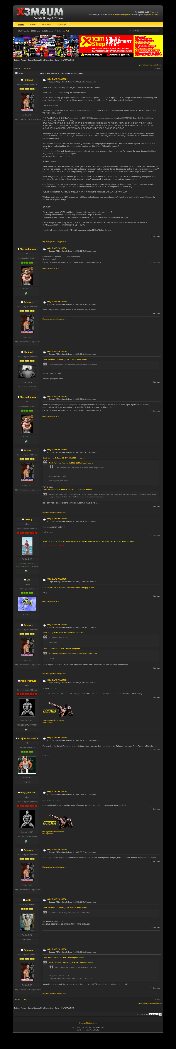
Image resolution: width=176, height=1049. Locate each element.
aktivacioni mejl (152, 15)
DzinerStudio (94, 1030)
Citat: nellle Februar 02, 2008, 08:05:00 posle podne (63, 958)
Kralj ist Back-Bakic (28, 738)
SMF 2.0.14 (75, 1028)
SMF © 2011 (86, 1028)
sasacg (28, 519)
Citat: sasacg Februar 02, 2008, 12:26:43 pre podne (63, 633)
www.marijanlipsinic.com (50, 268)
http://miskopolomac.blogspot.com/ (54, 242)
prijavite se (115, 15)
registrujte (126, 15)
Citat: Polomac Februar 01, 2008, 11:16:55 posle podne (65, 360)
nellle (28, 900)
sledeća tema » (156, 65)
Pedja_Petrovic (28, 681)
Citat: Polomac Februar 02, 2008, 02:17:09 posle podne (65, 908)
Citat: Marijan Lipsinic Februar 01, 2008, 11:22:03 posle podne (67, 489)
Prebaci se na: (142, 1014)
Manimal (28, 352)
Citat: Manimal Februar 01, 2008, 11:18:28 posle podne (64, 458)
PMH (67, 31)
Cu (28, 580)
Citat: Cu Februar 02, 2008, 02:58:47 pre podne (61, 648)
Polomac (28, 80)
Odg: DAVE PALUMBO (57, 79)
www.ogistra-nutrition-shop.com (53, 720)
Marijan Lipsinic (28, 249)
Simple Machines (98, 1028)
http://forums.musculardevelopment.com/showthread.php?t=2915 (68, 587)
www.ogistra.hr (47, 722)
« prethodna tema (144, 65)
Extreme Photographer (88, 1023)
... (23, 68)
